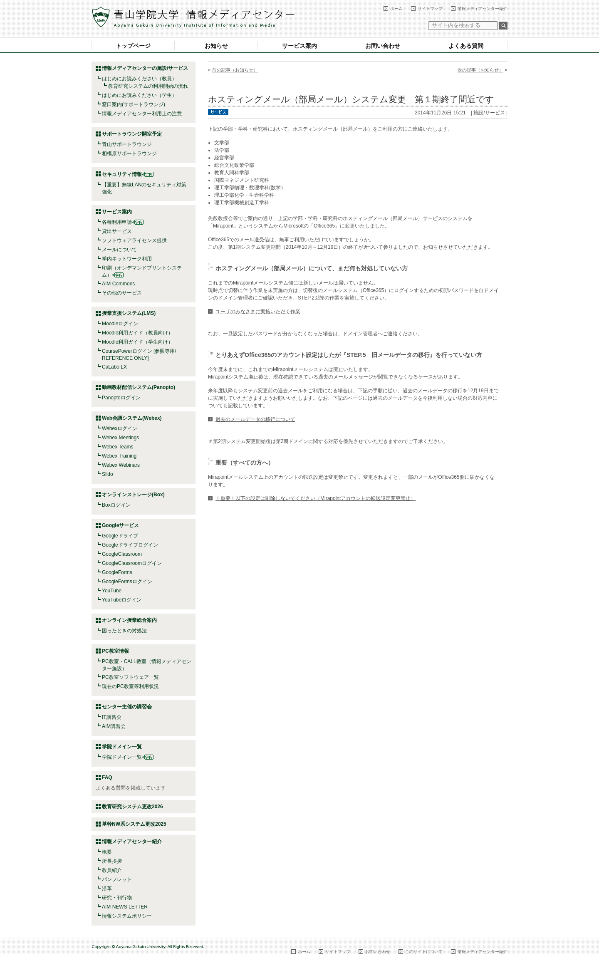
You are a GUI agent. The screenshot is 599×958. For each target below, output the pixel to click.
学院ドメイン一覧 (127, 757)
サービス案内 (299, 45)
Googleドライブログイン (130, 545)
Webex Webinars (121, 465)
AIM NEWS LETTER (125, 907)
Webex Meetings (120, 438)
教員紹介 (112, 870)
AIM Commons (118, 284)
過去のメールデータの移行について (255, 419)
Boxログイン (116, 505)
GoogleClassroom (122, 554)
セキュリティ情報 (127, 174)
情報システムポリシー (127, 916)
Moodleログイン (120, 324)
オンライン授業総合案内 (129, 620)
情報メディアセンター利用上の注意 (142, 113)
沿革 (107, 888)
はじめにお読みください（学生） (139, 95)
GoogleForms (117, 572)
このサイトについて (424, 951)
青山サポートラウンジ (127, 144)
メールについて (119, 249)
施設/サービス (489, 113)
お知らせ (216, 45)
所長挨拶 (112, 861)
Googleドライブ (120, 536)
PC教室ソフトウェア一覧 (130, 677)
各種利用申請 (117, 222)
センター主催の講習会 (127, 707)
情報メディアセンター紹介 (482, 8)
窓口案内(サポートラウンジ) (133, 104)
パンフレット (117, 879)
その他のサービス (122, 293)
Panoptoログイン (121, 398)
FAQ (107, 777)
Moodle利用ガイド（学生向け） (137, 342)
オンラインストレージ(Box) (133, 495)
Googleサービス (120, 525)
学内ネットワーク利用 (127, 259)
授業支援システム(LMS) (129, 313)
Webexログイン (119, 428)
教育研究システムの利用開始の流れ (148, 86)
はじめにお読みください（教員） (139, 79)
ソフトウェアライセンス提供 (134, 240)
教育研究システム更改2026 (132, 806)
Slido (107, 474)
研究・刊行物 (117, 898)
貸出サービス (117, 231)
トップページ (133, 45)
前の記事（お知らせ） (235, 69)
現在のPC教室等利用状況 (130, 686)
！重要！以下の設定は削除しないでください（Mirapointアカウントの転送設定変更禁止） (315, 498)
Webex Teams (118, 447)
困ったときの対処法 (124, 631)
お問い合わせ (382, 45)
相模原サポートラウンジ (129, 153)
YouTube (111, 591)
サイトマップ (430, 8)
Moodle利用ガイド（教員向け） (137, 333)
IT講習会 (111, 717)
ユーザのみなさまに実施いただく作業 (257, 311)
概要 (107, 852)
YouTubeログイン (121, 600)
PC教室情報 (115, 651)
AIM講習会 (114, 726)
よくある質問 (465, 45)
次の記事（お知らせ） (480, 69)
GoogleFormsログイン (127, 581)
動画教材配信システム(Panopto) (138, 387)
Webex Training (119, 456)
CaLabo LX (114, 367)
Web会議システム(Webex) (132, 418)
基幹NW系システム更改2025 (134, 824)
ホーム (396, 8)
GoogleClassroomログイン (132, 563)
